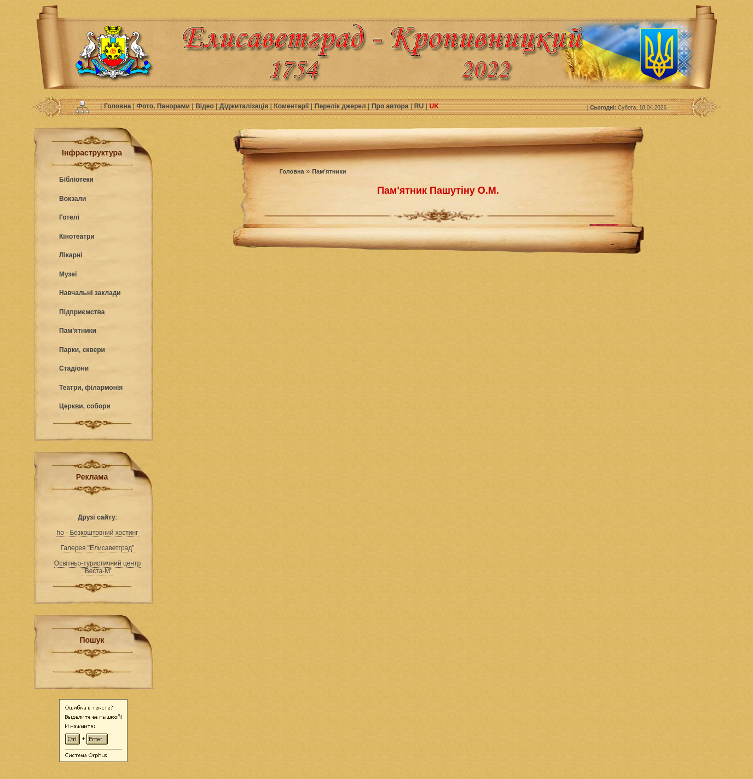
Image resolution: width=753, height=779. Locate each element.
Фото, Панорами (164, 106)
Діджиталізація (244, 106)
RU (420, 106)
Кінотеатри (77, 236)
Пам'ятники (77, 330)
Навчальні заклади (90, 293)
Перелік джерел (341, 106)
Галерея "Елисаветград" (98, 548)
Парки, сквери (82, 350)
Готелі (69, 217)
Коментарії (292, 106)
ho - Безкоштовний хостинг (97, 532)
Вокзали (72, 199)
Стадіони (74, 368)
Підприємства (82, 312)
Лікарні (70, 255)
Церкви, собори (85, 406)
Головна (118, 106)
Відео (205, 106)
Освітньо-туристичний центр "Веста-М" (97, 567)
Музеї (68, 274)
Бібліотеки (76, 179)
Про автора (391, 106)
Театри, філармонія (91, 387)
